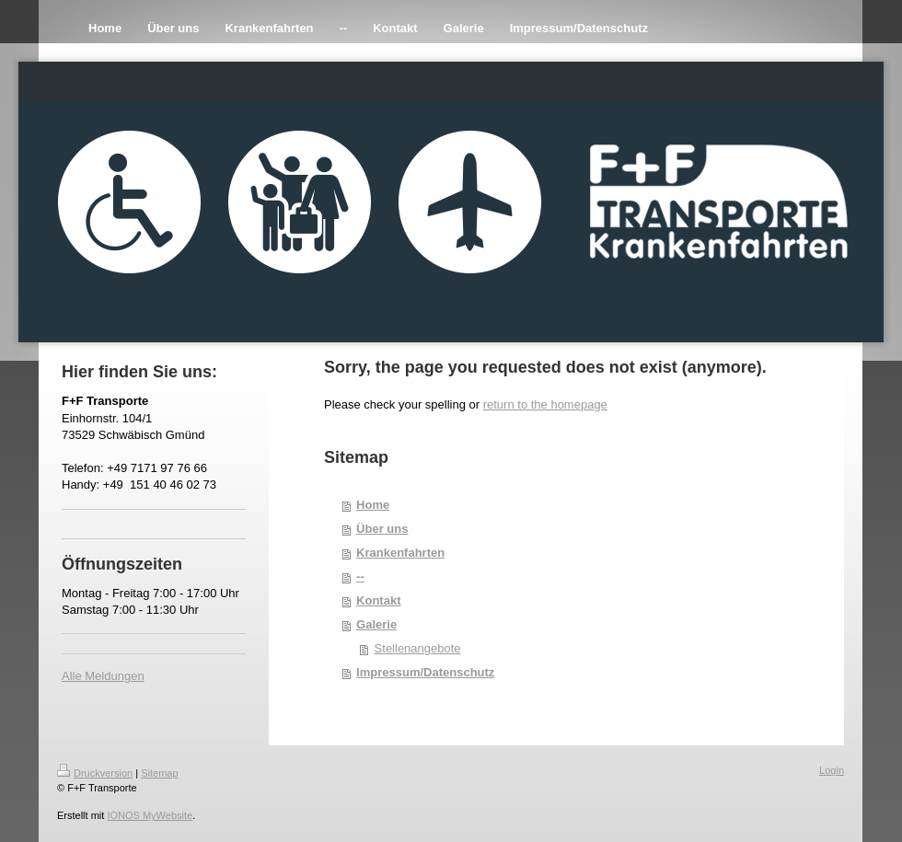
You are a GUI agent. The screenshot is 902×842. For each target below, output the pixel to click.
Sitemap (159, 773)
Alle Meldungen (103, 676)
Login (831, 770)
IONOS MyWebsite (149, 815)
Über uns (382, 529)
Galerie (376, 624)
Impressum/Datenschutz (425, 672)
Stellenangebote (418, 648)
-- (360, 576)
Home (372, 505)
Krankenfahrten (400, 552)
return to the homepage (545, 404)
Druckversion (95, 773)
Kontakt (378, 600)
